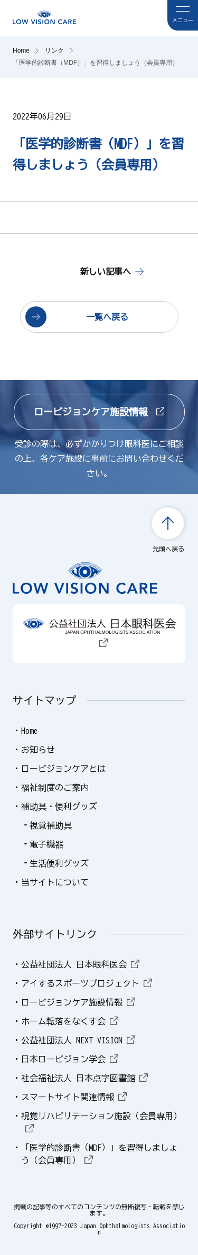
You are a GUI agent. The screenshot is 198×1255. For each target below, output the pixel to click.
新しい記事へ (105, 271)
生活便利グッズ (59, 863)
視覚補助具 (51, 825)
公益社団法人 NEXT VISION (78, 1040)
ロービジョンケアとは (63, 768)
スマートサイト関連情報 (74, 1097)
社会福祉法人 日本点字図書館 (84, 1078)
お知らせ (38, 749)
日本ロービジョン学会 (69, 1059)
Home (29, 730)
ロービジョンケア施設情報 (99, 411)
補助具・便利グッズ (59, 806)
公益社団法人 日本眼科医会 (80, 964)
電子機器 (46, 844)
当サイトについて (55, 882)
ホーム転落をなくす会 (69, 1021)
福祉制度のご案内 (55, 787)
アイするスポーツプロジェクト (86, 983)
